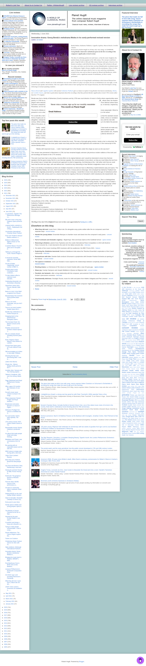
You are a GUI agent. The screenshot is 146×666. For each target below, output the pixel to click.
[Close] (100, 100)
